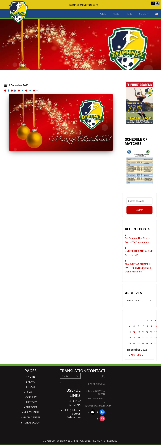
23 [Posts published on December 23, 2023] (151, 340)
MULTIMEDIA (31, 414)
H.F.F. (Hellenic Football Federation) (71, 415)
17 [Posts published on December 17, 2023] (155, 334)
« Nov (132, 357)
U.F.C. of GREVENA (74, 405)
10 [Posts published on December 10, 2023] (155, 328)
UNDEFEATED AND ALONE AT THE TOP (138, 255)
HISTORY (31, 404)
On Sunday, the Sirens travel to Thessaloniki (137, 242)
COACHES (31, 394)
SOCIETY (144, 15)
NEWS (116, 15)
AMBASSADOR (31, 424)
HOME (102, 15)
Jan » (140, 357)
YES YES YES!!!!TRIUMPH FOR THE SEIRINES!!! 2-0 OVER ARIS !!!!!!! (138, 270)
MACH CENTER (31, 419)
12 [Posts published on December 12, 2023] (134, 334)
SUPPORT (31, 409)
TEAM (129, 15)
